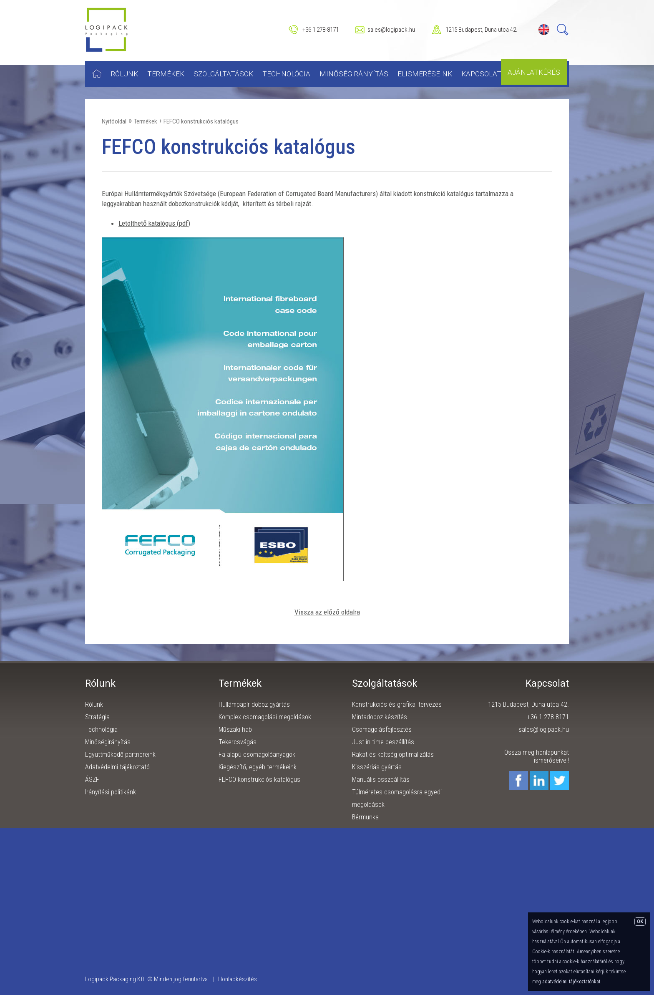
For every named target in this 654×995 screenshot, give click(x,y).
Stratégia (97, 717)
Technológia (286, 74)
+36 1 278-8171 (320, 29)
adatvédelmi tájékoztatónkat (571, 982)
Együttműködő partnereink (120, 754)
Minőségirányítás (353, 74)
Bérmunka (365, 817)
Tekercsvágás (238, 742)
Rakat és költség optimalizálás (393, 754)
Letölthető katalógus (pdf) (154, 223)
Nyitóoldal (114, 121)
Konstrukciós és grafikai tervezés (397, 704)
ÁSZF (92, 779)
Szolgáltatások (223, 74)
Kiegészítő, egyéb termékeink (258, 767)
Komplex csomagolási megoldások (265, 717)
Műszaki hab (235, 729)
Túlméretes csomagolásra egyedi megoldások (397, 798)
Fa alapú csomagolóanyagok (257, 754)
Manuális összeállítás (381, 779)
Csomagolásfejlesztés (382, 729)
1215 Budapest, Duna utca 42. (481, 29)
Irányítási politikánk (110, 792)
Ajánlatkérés (534, 72)
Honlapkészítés (237, 979)
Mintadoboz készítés (379, 717)
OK (640, 921)
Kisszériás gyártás (377, 767)
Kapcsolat (481, 74)
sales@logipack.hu (391, 29)
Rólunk (124, 74)
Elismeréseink (424, 74)
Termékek (165, 74)
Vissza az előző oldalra (327, 612)
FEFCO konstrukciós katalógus (201, 121)
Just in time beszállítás (383, 742)
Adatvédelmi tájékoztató (117, 767)
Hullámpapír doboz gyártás (254, 704)
